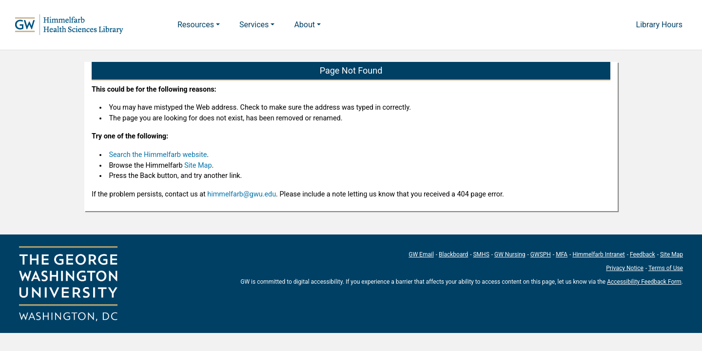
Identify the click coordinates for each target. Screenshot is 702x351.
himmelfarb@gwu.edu (241, 194)
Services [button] (254, 24)
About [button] (304, 24)
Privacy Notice (625, 268)
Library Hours (659, 24)
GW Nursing (510, 254)
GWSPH (540, 254)
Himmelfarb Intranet (598, 254)
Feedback (642, 254)
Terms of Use (665, 268)
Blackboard (453, 254)
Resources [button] (195, 24)
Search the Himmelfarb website (158, 155)
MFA (561, 254)
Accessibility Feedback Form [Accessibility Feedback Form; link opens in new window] (644, 281)
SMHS (481, 254)
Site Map (198, 165)
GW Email (421, 254)
